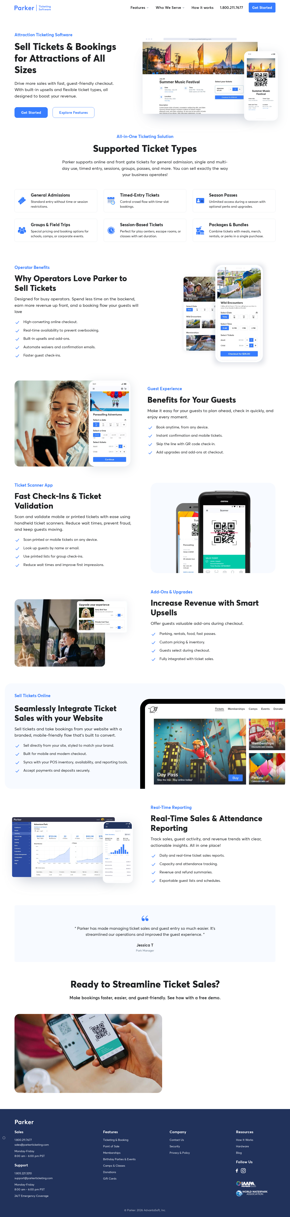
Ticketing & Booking (115, 1140)
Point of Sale (111, 1146)
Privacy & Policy (180, 1153)
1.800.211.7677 (231, 7)
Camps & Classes (114, 1165)
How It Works (244, 1140)
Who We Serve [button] (168, 7)
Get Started (262, 7)
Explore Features (73, 112)
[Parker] (32, 7)
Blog (239, 1153)
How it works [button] (202, 7)
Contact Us (177, 1140)
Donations (109, 1172)
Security (175, 1146)
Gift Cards (109, 1178)
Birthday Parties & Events (119, 1159)
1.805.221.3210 (23, 1173)
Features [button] (137, 7)
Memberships (111, 1153)
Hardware (242, 1146)
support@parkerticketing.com (33, 1178)
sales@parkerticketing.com (31, 1145)
